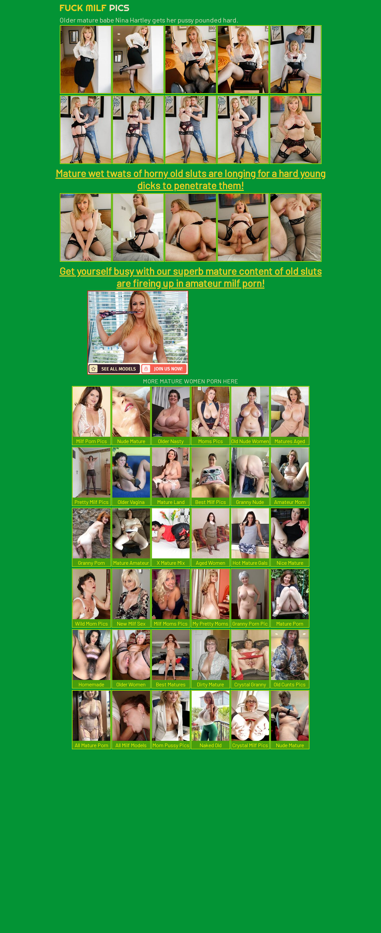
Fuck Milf (94, 7)
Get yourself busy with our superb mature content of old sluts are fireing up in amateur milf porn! (191, 277)
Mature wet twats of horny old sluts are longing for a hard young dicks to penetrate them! (190, 179)
